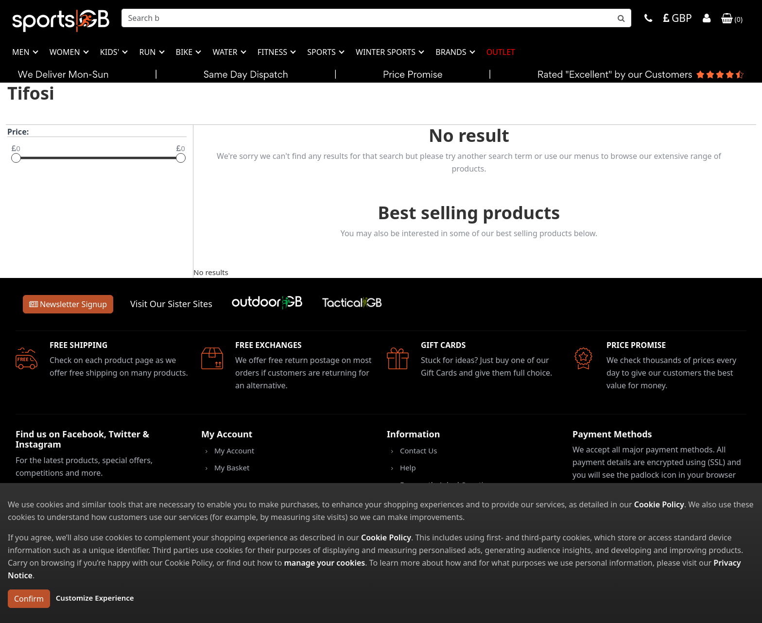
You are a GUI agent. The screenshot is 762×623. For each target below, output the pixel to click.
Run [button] (148, 52)
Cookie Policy (659, 504)
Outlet (500, 52)
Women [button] (66, 52)
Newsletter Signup (68, 304)
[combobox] (376, 18)
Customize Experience (95, 598)
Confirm (29, 598)
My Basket (231, 467)
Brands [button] (451, 52)
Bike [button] (185, 52)
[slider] (16, 158)
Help (408, 467)
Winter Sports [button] (386, 52)
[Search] (376, 18)
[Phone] (648, 19)
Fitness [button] (273, 52)
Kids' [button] (110, 52)
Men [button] (22, 52)
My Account (234, 450)
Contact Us (418, 450)
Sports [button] (322, 52)
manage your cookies (324, 562)
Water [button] (225, 52)
